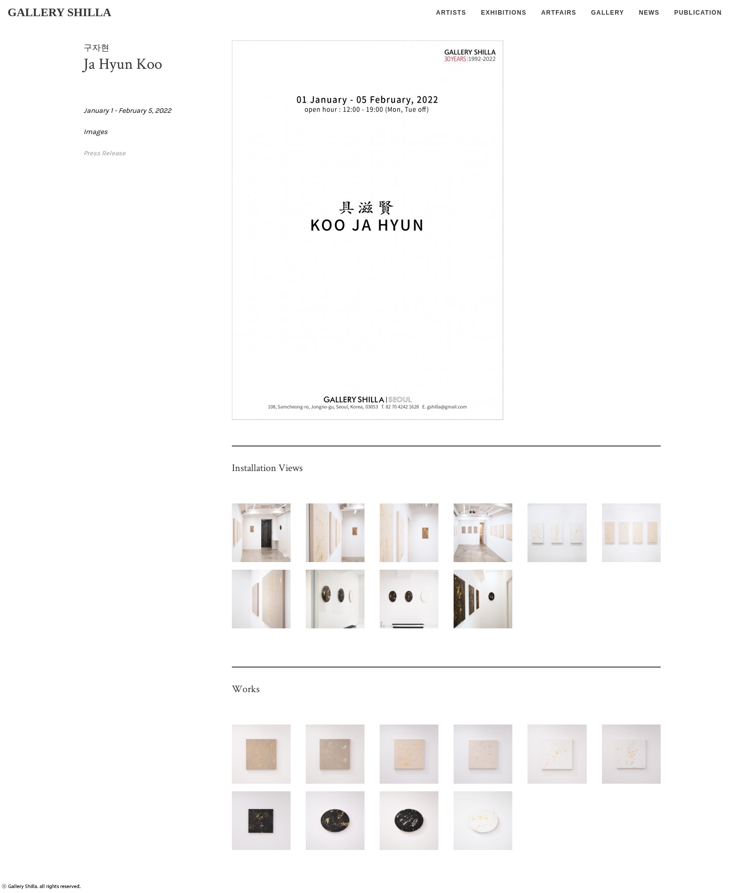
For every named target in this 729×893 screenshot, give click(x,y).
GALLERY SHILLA (59, 12)
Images (95, 131)
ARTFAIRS (559, 12)
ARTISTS (451, 12)
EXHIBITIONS (503, 12)
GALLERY (607, 12)
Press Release (105, 153)
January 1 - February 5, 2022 (127, 110)
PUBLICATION (698, 12)
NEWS (649, 12)
